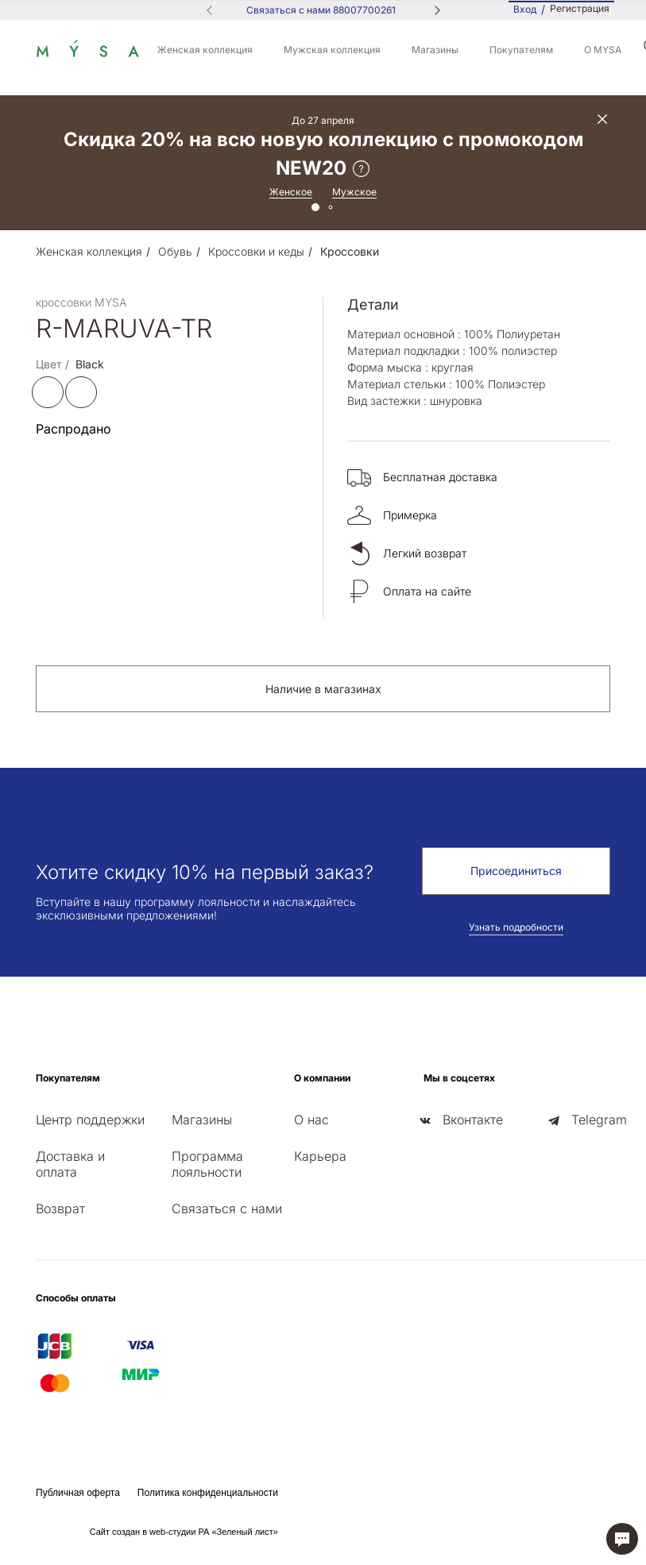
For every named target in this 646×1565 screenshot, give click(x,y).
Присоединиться (516, 870)
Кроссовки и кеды (256, 251)
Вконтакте (473, 1119)
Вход (524, 9)
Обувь (175, 251)
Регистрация (579, 8)
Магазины (435, 50)
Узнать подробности (516, 927)
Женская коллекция (205, 50)
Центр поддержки (90, 1119)
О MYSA (602, 50)
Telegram (599, 1119)
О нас (311, 1119)
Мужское (354, 192)
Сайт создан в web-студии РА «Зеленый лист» (184, 1531)
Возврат (60, 1208)
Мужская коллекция (332, 50)
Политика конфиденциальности (207, 1493)
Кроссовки (349, 251)
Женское (290, 192)
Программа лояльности (207, 1164)
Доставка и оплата (70, 1164)
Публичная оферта (78, 1493)
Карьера (320, 1156)
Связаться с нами (227, 1208)
